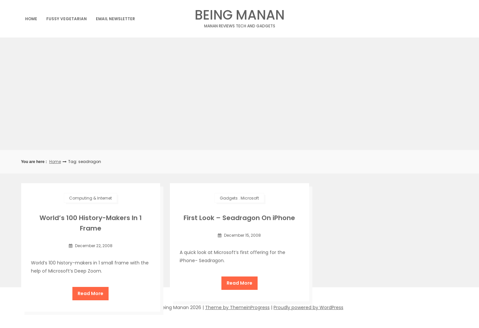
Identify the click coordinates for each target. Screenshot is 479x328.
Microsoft (250, 198)
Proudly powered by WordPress (308, 307)
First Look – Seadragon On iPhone (239, 217)
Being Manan (239, 17)
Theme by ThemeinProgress (237, 307)
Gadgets (229, 198)
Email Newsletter (115, 19)
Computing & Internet (90, 198)
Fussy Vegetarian (66, 19)
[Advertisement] (239, 94)
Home (31, 19)
